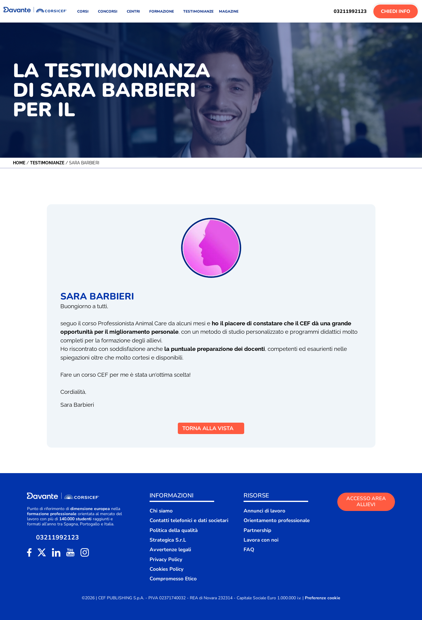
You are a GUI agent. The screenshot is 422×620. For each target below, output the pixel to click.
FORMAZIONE (163, 11)
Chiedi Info (395, 11)
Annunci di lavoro (264, 510)
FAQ (249, 549)
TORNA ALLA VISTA (211, 428)
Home (19, 162)
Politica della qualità (174, 530)
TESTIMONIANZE (198, 11)
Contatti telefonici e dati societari (189, 520)
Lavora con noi (261, 539)
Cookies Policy (167, 569)
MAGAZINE (228, 11)
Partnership (257, 530)
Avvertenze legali (170, 549)
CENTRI (135, 11)
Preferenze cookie (322, 598)
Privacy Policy (166, 559)
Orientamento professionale (277, 520)
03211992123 (350, 11)
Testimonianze (47, 162)
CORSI (85, 11)
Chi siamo (161, 510)
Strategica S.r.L (168, 539)
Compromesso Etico (173, 578)
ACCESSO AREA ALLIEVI (366, 501)
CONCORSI (109, 11)
